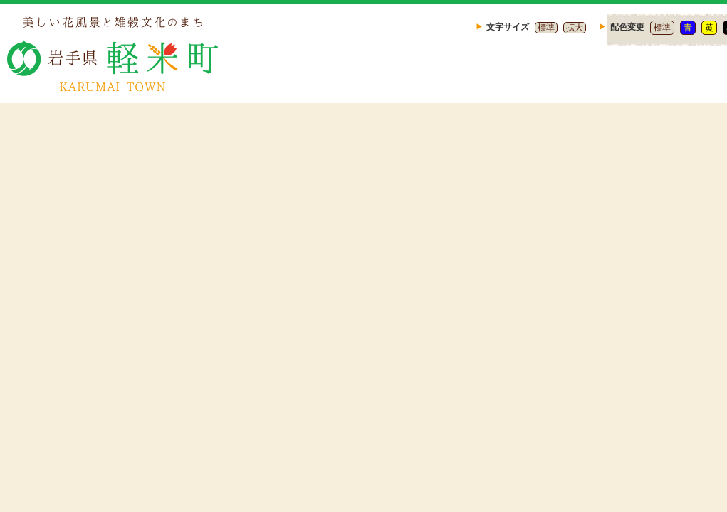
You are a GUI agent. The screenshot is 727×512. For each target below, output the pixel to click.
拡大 (574, 28)
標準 (546, 28)
